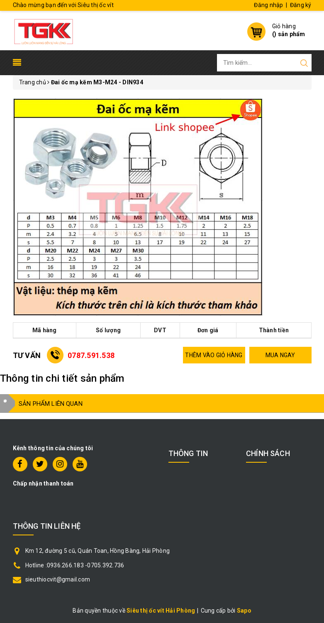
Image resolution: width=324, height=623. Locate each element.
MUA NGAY (280, 355)
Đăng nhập (268, 5)
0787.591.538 (91, 355)
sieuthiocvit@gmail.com (57, 579)
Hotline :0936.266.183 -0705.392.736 (74, 565)
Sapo (244, 610)
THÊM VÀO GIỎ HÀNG (213, 355)
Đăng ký (301, 5)
